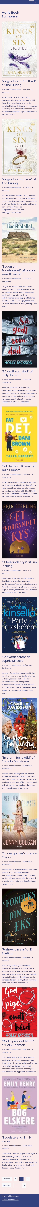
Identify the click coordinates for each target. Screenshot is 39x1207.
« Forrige (6, 1179)
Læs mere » (9, 114)
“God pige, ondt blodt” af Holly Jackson (18, 1043)
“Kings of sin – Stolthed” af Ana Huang (19, 83)
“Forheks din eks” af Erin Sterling (18, 951)
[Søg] (35, 2)
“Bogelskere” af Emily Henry (17, 1139)
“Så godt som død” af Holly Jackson (17, 373)
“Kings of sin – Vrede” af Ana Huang (19, 181)
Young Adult (6, 383)
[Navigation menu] (31, 2)
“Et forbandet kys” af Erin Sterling (19, 564)
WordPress (26, 1205)
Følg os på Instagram (10, 1196)
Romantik (5, 92)
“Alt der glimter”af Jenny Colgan (19, 855)
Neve (10, 1205)
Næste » (6, 1185)
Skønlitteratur (7, 668)
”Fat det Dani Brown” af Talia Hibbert (18, 468)
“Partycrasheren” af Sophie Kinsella (16, 659)
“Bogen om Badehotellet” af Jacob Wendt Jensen (18, 270)
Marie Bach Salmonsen (12, 89)
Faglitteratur (6, 281)
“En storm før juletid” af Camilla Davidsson (18, 759)
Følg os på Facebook (10, 1199)
